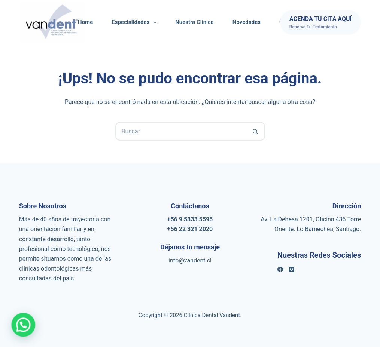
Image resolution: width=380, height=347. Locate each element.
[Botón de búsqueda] (255, 131)
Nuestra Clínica (194, 22)
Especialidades (135, 22)
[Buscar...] (180, 131)
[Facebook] (280, 269)
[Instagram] (291, 269)
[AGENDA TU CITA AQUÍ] (320, 22)
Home (85, 22)
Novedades (246, 22)
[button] (19, 326)
